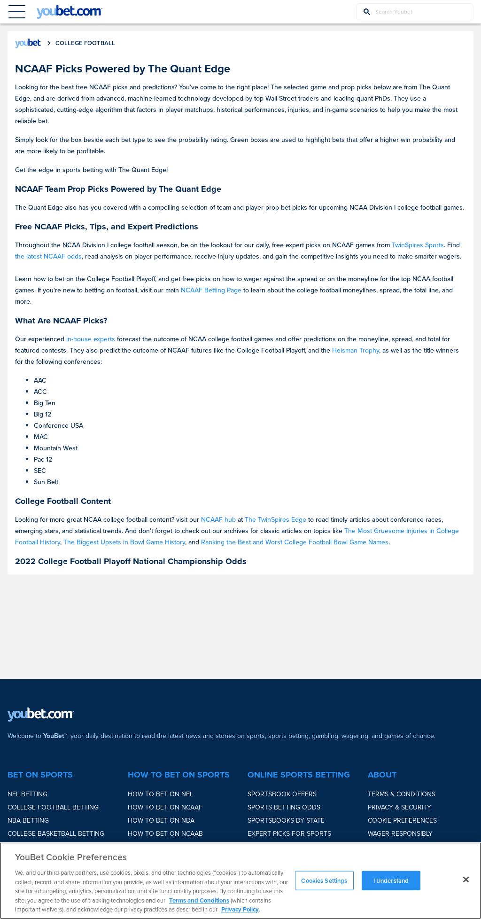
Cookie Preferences (402, 820)
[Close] (466, 879)
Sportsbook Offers (282, 794)
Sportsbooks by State (286, 820)
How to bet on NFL (160, 794)
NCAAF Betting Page (211, 290)
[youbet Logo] (69, 12)
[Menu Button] (17, 12)
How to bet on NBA (161, 820)
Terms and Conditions (199, 900)
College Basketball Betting (56, 834)
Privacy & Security (399, 807)
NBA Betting (28, 820)
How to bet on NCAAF (165, 807)
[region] (240, 880)
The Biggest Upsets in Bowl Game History (124, 542)
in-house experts (90, 339)
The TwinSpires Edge (275, 520)
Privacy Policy (240, 909)
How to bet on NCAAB (165, 834)
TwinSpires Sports (418, 245)
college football (85, 43)
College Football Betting (53, 807)
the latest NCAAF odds (48, 256)
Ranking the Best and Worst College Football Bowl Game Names (294, 542)
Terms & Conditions (401, 794)
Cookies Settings (324, 880)
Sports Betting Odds (284, 807)
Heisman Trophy (355, 350)
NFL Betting (27, 794)
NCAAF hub (218, 520)
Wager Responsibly (400, 834)
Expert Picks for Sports (289, 834)
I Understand (391, 880)
